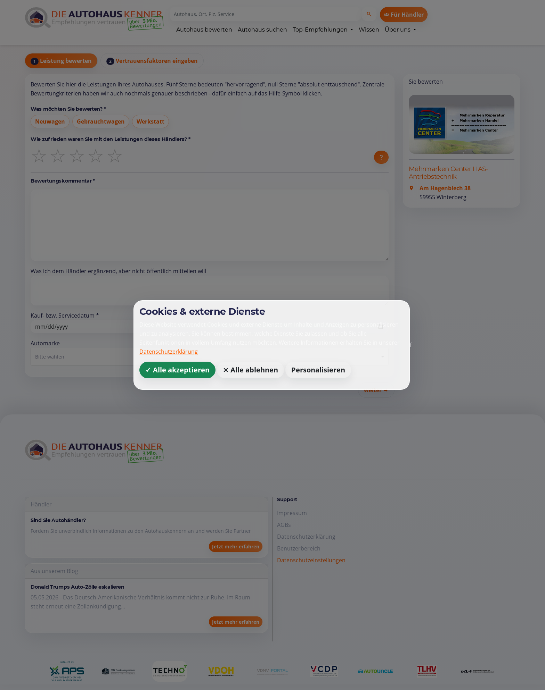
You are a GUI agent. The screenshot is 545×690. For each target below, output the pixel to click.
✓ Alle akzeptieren (177, 370)
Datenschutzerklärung (168, 351)
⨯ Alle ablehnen (250, 370)
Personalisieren (318, 370)
